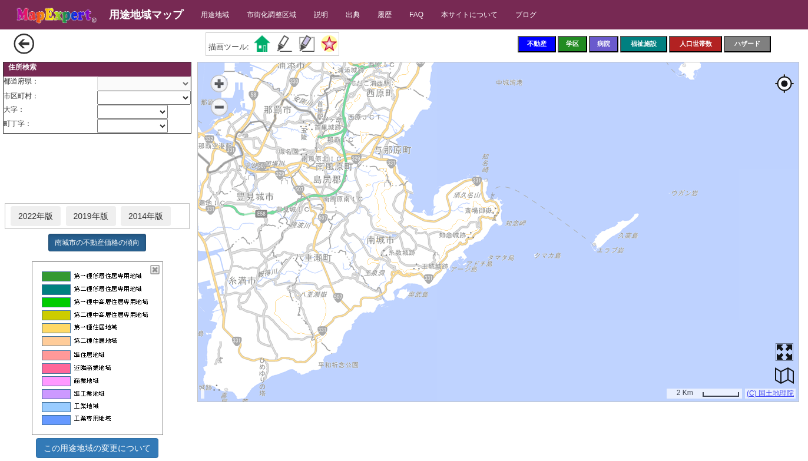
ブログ (526, 15)
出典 (353, 15)
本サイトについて (469, 15)
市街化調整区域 (271, 15)
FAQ (416, 15)
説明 (321, 15)
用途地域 (215, 15)
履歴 (384, 15)
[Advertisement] (97, 169)
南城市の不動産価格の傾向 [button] (97, 242)
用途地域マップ (146, 15)
